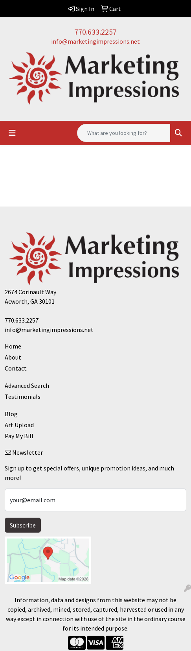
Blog (11, 414)
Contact (16, 368)
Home (13, 346)
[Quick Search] (124, 133)
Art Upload (19, 425)
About (13, 357)
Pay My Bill (19, 436)
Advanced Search (27, 385)
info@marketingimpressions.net (95, 41)
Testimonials (22, 396)
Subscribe (23, 525)
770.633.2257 (95, 32)
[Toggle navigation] (12, 132)
